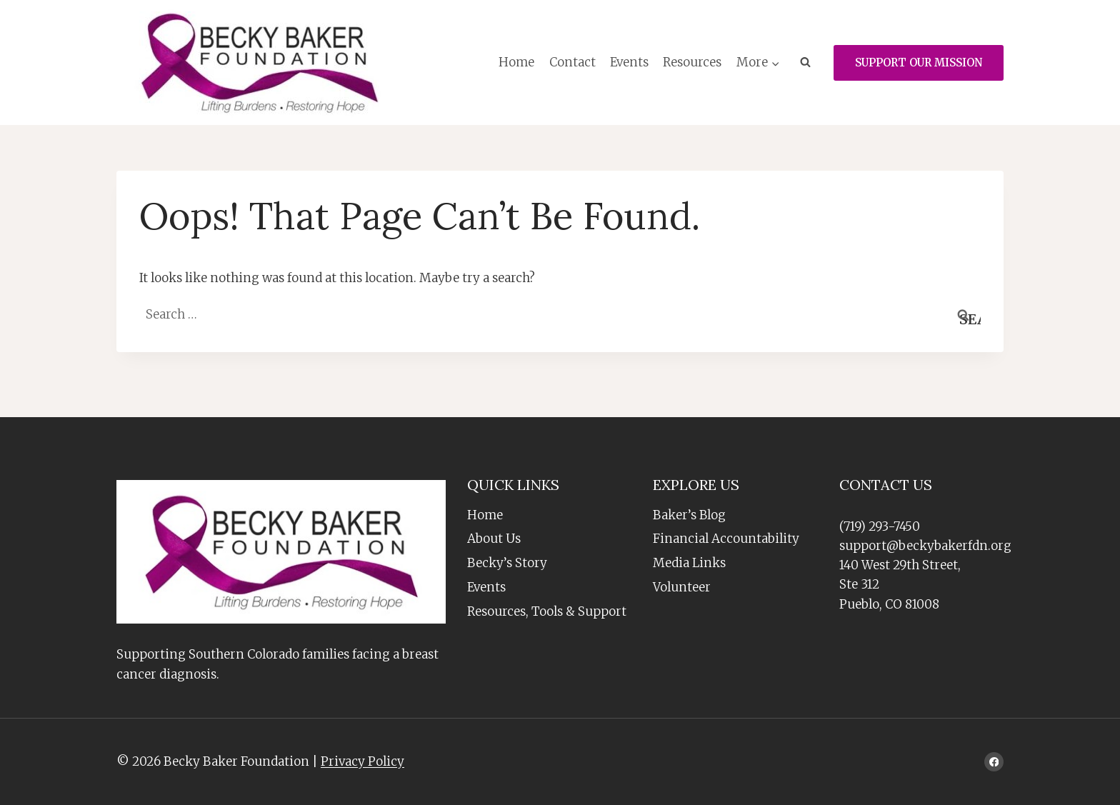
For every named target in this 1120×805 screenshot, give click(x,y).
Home (516, 62)
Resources (692, 62)
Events (629, 62)
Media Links (689, 563)
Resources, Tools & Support (546, 611)
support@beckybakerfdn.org (925, 546)
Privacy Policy (362, 761)
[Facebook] (994, 761)
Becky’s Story (507, 563)
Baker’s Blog (689, 515)
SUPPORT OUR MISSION (918, 62)
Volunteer (682, 587)
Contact (572, 62)
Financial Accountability (726, 538)
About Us (494, 538)
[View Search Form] (805, 63)
